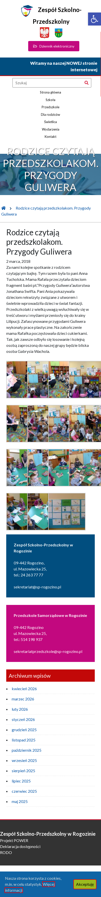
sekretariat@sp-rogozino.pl (37, 586)
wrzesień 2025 (24, 760)
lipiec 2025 (21, 780)
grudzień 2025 (24, 729)
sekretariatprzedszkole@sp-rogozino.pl (48, 651)
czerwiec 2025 (24, 791)
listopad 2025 (23, 739)
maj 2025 (20, 801)
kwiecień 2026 (24, 688)
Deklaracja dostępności (20, 846)
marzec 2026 (23, 698)
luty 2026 (20, 709)
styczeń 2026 (23, 719)
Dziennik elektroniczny (53, 46)
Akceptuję (85, 884)
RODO (6, 852)
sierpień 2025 (23, 770)
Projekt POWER (14, 840)
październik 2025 (26, 750)
